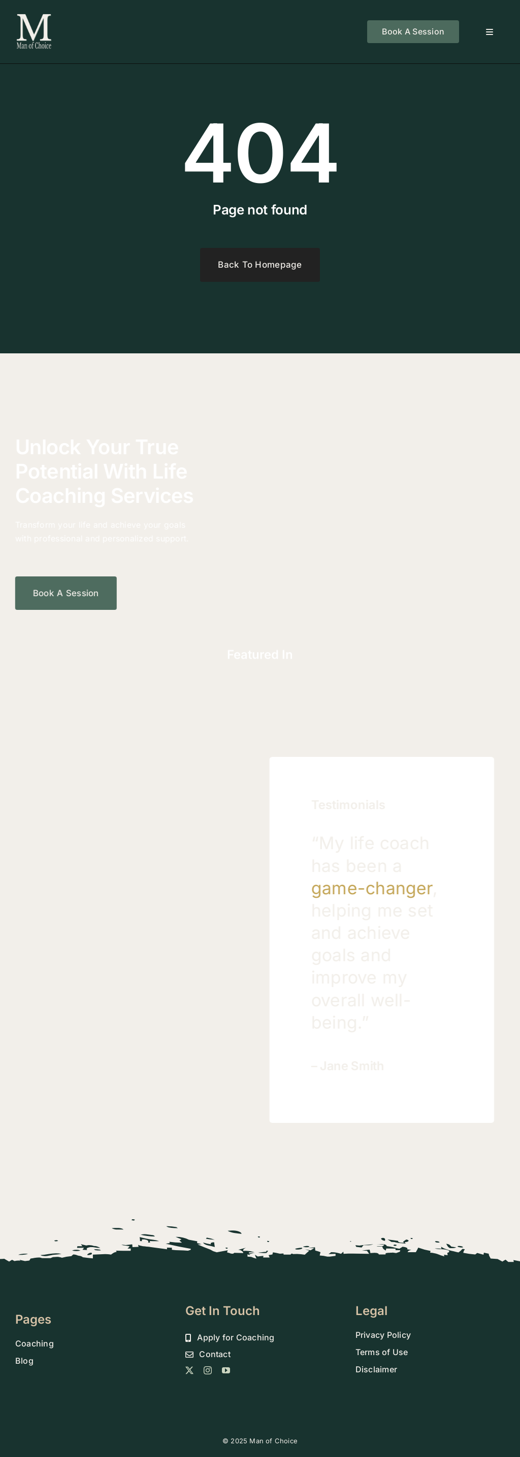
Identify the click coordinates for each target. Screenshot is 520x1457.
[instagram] (208, 1370)
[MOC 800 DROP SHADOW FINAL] (34, 17)
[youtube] (226, 1370)
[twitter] (189, 1370)
